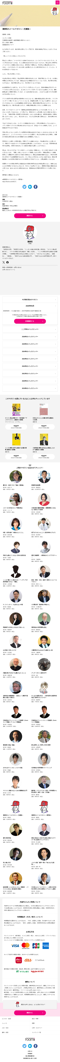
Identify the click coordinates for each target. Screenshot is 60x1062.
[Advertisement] (30, 283)
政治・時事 (35, 1018)
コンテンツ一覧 (36, 1032)
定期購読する (29, 321)
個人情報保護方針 (30, 1056)
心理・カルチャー (37, 1028)
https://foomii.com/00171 (9, 181)
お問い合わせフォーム (8, 269)
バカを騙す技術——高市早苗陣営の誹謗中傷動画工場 (26, 311)
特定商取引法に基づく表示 (30, 1058)
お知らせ (30, 1051)
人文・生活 (5, 1028)
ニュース (4, 1023)
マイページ (24, 990)
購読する (30, 215)
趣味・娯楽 (5, 1032)
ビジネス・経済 (6, 1018)
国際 (33, 1023)
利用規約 (30, 1053)
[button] (58, 2)
